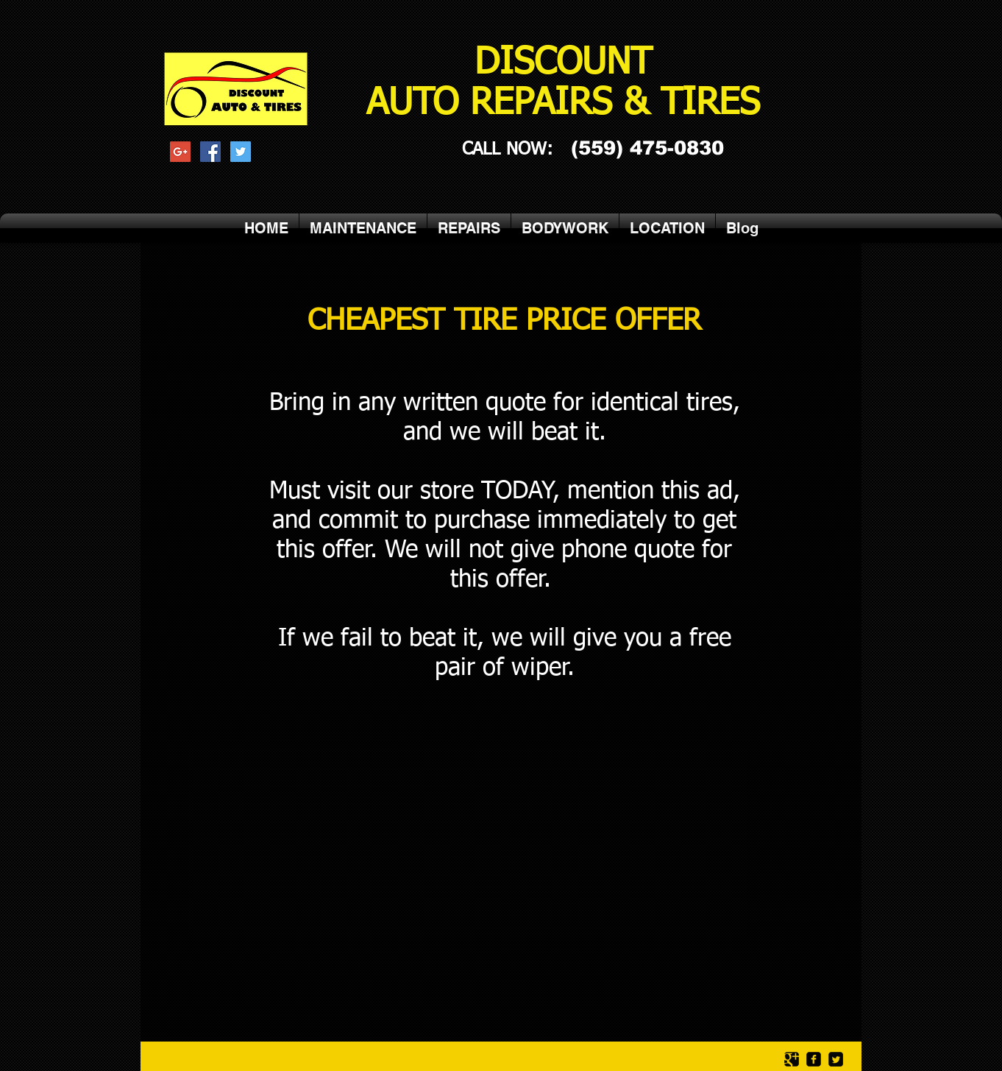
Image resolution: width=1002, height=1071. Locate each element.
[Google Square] (791, 1059)
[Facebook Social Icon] (210, 151)
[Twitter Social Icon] (240, 151)
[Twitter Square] (835, 1059)
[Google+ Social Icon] (180, 151)
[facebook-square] (813, 1059)
